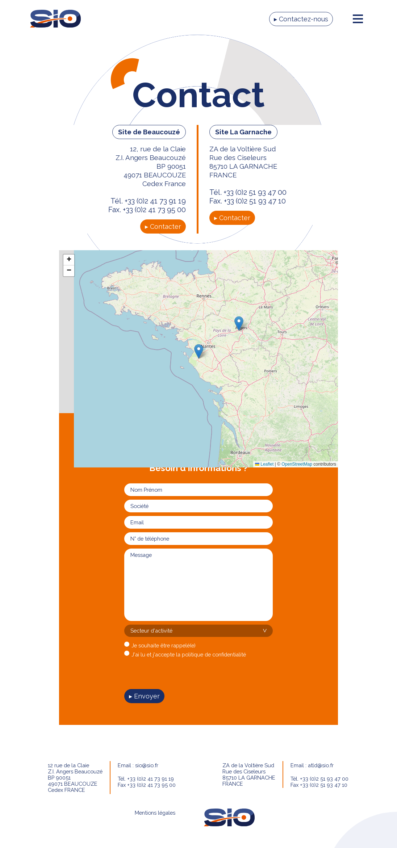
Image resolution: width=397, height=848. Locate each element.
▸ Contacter (163, 226)
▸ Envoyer (144, 696)
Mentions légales (155, 813)
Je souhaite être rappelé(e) (163, 645)
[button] (238, 323)
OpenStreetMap (296, 464)
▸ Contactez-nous (301, 24)
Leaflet (264, 464)
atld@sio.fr (321, 765)
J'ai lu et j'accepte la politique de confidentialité (188, 654)
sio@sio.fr (146, 765)
